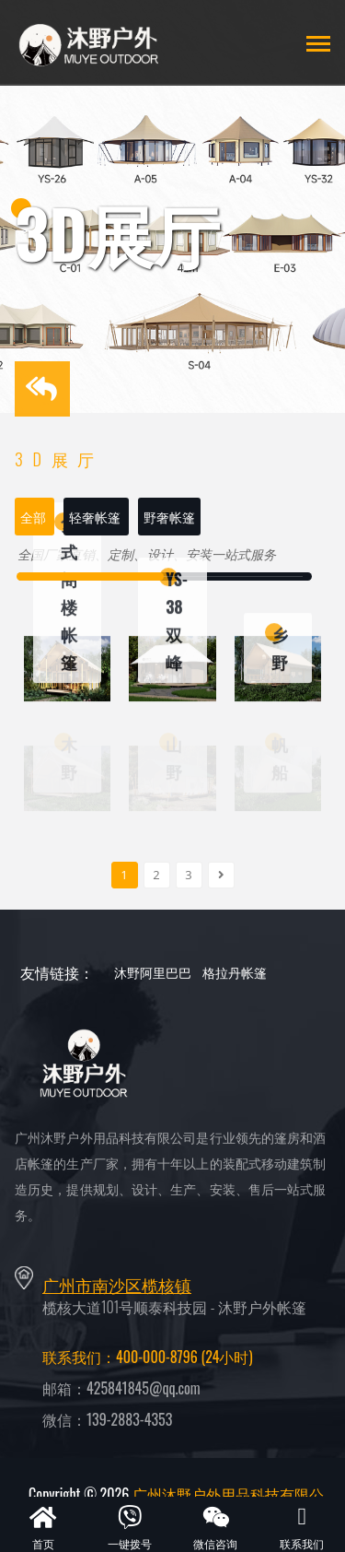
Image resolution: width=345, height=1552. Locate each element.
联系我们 (302, 1526)
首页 (43, 1526)
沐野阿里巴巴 (152, 972)
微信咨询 (216, 1526)
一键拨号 (129, 1526)
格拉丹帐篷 (234, 972)
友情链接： (57, 972)
